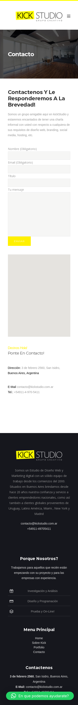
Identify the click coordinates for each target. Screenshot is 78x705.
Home (39, 638)
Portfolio (39, 647)
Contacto (39, 652)
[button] (40, 696)
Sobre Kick (39, 642)
